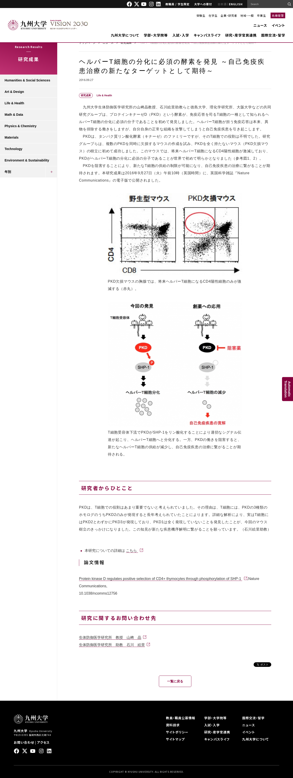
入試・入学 (180, 35)
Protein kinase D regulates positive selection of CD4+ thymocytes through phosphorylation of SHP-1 (160, 579)
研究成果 (126, 42)
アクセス (43, 742)
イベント (278, 25)
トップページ (87, 42)
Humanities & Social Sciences (27, 80)
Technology (13, 149)
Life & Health (14, 103)
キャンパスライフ (207, 35)
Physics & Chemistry (20, 126)
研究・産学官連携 (217, 732)
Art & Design (14, 92)
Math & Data (14, 114)
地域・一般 (247, 15)
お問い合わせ (24, 742)
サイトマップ (175, 739)
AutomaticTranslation (287, 389)
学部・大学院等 (156, 35)
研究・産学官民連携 (241, 35)
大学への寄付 (203, 4)
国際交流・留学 (273, 35)
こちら (132, 551)
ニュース (260, 25)
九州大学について (125, 35)
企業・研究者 (229, 15)
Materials (12, 137)
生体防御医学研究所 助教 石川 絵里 (112, 645)
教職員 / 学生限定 (177, 4)
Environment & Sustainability (27, 160)
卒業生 (261, 15)
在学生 (213, 15)
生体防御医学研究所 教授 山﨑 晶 (110, 637)
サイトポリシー (177, 732)
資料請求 (173, 725)
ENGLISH (236, 4)
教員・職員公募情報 (180, 718)
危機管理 (278, 15)
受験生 (200, 15)
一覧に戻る (175, 681)
